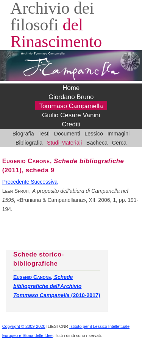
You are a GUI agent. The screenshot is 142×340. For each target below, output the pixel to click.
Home (71, 87)
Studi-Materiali (64, 143)
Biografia (23, 134)
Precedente (16, 182)
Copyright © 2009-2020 (23, 326)
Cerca (119, 143)
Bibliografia (29, 143)
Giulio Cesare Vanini (71, 115)
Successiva (44, 182)
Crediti (71, 124)
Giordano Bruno (71, 97)
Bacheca (97, 143)
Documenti (67, 134)
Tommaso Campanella (71, 106)
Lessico (93, 134)
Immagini (119, 134)
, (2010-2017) (56, 286)
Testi (44, 134)
